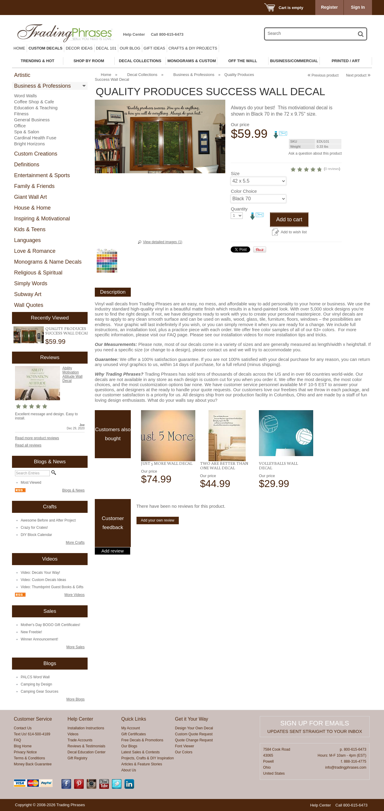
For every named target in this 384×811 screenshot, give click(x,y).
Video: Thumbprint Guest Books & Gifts (52, 587)
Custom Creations (35, 154)
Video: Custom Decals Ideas (43, 580)
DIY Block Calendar (36, 535)
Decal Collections (142, 74)
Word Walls (25, 95)
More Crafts (75, 542)
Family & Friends (34, 186)
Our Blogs (129, 746)
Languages (27, 240)
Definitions (26, 165)
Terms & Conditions (29, 758)
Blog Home (23, 746)
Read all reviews (28, 445)
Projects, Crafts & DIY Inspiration (147, 758)
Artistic (22, 75)
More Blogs (75, 699)
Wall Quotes (28, 305)
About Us (128, 770)
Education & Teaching (36, 107)
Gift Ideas (154, 48)
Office (20, 125)
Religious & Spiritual (38, 273)
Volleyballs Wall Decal (278, 466)
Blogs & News (73, 490)
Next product (358, 75)
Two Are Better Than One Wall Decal (224, 466)
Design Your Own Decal (194, 728)
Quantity (239, 208)
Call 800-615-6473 (167, 34)
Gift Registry (77, 758)
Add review (112, 551)
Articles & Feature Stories (141, 764)
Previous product (323, 75)
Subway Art (27, 294)
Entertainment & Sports (42, 175)
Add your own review (157, 520)
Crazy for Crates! (34, 527)
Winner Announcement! (39, 639)
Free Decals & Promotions (142, 740)
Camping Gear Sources (39, 691)
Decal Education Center (87, 752)
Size (235, 173)
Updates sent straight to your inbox (314, 731)
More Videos (74, 595)
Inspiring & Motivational (42, 219)
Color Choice (244, 191)
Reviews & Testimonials (86, 746)
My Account (130, 728)
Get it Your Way (191, 719)
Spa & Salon (26, 131)
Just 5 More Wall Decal (166, 463)
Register (329, 7)
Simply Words (30, 283)
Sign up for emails (314, 723)
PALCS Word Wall (35, 677)
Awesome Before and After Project (48, 520)
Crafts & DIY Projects (193, 48)
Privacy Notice (25, 752)
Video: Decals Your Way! (40, 572)
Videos (73, 734)
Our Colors (183, 752)
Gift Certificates (133, 734)
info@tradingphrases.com (345, 767)
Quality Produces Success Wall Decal (66, 331)
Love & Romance (35, 251)
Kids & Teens (30, 229)
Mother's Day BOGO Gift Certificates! (50, 625)
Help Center (134, 34)
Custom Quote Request (193, 734)
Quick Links (133, 719)
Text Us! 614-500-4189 (32, 734)
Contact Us (23, 728)
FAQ (17, 740)
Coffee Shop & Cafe (34, 101)
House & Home (32, 208)
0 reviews (332, 169)
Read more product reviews (37, 438)
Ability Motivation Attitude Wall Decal (72, 374)
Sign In (358, 7)
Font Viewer (184, 746)
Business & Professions (42, 86)
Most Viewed (31, 482)
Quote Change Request (194, 740)
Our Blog (130, 48)
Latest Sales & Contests (140, 752)
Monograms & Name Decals (48, 262)
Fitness (21, 113)
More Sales (75, 647)
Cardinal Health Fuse (35, 137)
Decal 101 (106, 48)
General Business (32, 119)
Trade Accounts (80, 740)
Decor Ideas (79, 48)
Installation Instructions (86, 728)
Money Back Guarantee (33, 764)
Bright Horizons (29, 143)
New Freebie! (31, 632)
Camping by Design (36, 684)
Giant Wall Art (30, 197)
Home (19, 48)
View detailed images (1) (162, 242)
